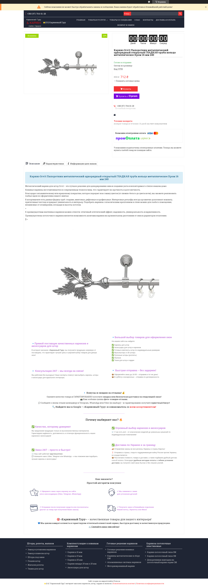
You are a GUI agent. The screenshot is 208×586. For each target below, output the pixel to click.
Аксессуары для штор (78, 567)
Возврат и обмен (125, 25)
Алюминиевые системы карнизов (124, 562)
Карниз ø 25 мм (75, 560)
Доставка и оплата (166, 20)
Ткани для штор (36, 568)
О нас (137, 20)
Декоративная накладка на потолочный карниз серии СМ (162, 561)
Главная (80, 20)
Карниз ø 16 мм (75, 552)
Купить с (128, 96)
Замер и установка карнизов (42, 549)
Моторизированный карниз (121, 566)
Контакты (148, 20)
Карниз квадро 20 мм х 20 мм (82, 563)
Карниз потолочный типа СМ (161, 556)
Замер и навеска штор (38, 553)
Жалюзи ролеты (36, 565)
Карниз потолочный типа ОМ (161, 552)
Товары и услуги (97, 20)
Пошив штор (34, 561)
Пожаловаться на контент (124, 583)
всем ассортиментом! (143, 406)
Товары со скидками (121, 20)
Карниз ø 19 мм (75, 556)
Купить (127, 89)
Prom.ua (117, 581)
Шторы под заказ (36, 557)
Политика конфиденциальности (150, 583)
